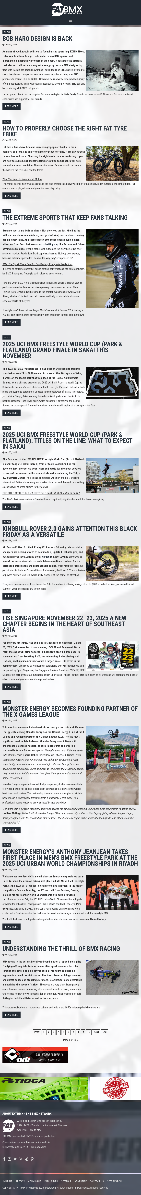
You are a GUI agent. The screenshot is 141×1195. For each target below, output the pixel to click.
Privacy (20, 1181)
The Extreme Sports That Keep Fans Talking (65, 217)
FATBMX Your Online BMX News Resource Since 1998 (70, 8)
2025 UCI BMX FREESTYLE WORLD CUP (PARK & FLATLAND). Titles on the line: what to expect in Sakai (67, 440)
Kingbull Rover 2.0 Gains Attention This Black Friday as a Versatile (69, 531)
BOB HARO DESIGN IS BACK (37, 38)
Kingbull (46, 556)
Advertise (80, 1181)
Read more (11, 106)
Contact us (97, 1181)
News (7, 32)
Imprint (7, 1181)
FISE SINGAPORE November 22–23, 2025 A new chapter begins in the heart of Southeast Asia (64, 623)
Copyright (34, 1181)
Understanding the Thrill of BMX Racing (61, 948)
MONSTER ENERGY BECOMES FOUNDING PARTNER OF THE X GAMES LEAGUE (70, 711)
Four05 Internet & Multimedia (73, 1187)
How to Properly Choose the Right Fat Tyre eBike (64, 131)
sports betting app (47, 244)
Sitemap (66, 1181)
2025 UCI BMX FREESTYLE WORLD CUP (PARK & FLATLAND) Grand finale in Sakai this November (62, 350)
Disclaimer (51, 1181)
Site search (114, 1181)
